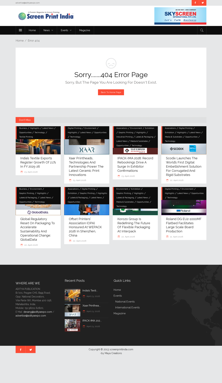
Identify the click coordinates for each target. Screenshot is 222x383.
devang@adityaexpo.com (37, 311)
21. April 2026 (176, 236)
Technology (40, 132)
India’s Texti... (90, 290)
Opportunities (25, 132)
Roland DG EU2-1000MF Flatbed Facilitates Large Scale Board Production (184, 225)
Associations (121, 128)
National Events (125, 301)
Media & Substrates (139, 141)
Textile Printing (26, 137)
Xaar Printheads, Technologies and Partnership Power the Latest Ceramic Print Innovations (86, 166)
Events (118, 295)
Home (20, 40)
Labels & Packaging (144, 137)
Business (23, 128)
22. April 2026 (176, 180)
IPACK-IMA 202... (92, 320)
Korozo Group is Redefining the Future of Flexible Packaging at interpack (133, 225)
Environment (90, 128)
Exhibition (149, 128)
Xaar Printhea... (91, 305)
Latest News (47, 128)
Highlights (34, 128)
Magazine (120, 313)
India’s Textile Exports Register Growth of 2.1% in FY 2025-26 (38, 162)
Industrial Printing (124, 137)
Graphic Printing (126, 132)
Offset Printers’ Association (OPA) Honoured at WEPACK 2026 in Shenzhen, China (85, 227)
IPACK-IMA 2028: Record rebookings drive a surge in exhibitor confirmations (135, 164)
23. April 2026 (30, 172)
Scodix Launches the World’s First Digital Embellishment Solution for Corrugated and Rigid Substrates (183, 166)
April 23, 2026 (93, 296)
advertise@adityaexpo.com (31, 315)
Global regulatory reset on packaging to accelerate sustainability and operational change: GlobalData (37, 229)
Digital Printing (75, 128)
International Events (127, 307)
